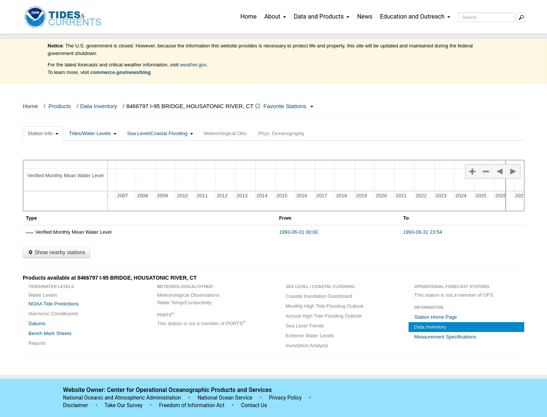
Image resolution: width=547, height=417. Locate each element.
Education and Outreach (415, 16)
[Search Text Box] (486, 17)
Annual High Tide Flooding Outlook (324, 316)
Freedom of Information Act (191, 405)
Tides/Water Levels (92, 133)
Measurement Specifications (445, 337)
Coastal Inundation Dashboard (319, 296)
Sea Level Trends (305, 326)
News (364, 16)
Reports (37, 343)
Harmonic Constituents (53, 313)
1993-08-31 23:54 (422, 232)
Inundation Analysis (307, 345)
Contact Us (254, 405)
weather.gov (193, 65)
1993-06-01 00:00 (298, 232)
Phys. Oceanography (281, 133)
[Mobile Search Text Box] (521, 17)
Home (248, 16)
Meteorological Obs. (226, 133)
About (275, 16)
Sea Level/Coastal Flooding (160, 133)
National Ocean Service (225, 398)
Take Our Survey (124, 405)
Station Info (43, 133)
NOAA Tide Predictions (53, 304)
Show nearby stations (56, 252)
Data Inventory (98, 106)
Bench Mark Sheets (49, 333)
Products (60, 106)
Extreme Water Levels (310, 335)
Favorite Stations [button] (289, 106)
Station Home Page (435, 317)
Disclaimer (75, 405)
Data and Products (321, 16)
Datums (37, 323)
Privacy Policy (285, 398)
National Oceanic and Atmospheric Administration (122, 398)
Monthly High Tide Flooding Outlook (325, 306)
